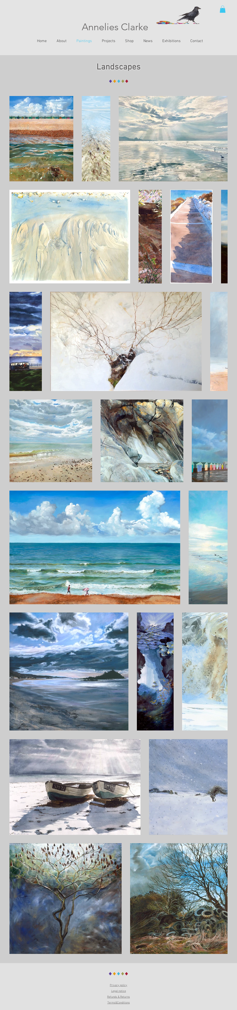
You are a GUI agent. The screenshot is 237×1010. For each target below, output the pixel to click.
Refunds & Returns (118, 997)
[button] (223, 9)
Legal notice (118, 991)
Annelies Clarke (115, 27)
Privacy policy (118, 985)
